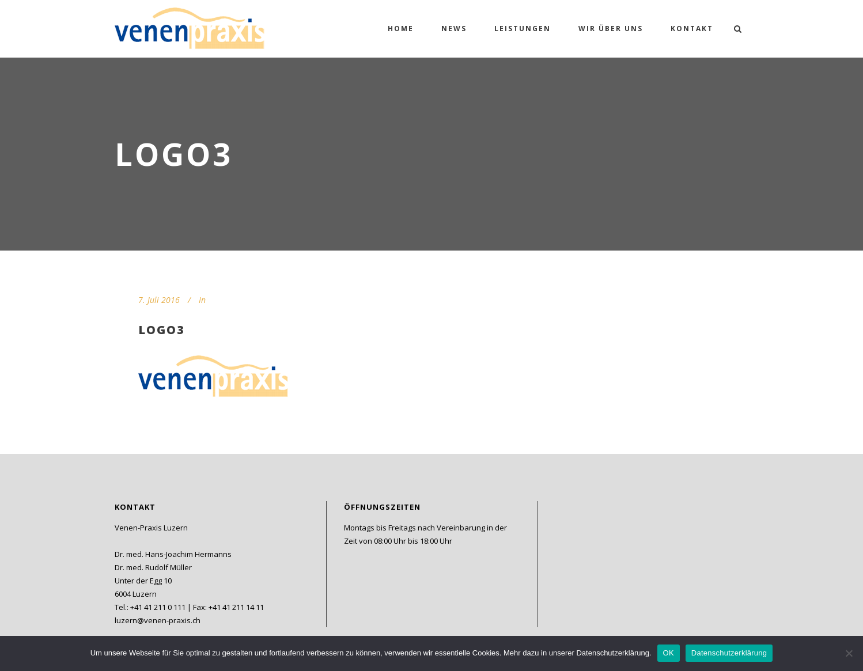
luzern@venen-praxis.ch (157, 620)
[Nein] (848, 653)
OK (668, 653)
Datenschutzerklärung (729, 653)
